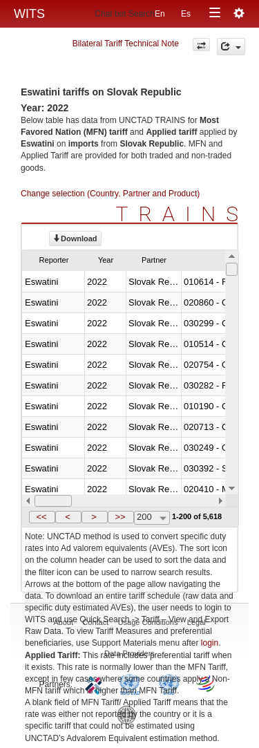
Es (186, 14)
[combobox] (152, 518)
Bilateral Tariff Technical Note (126, 43)
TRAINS (182, 214)
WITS (29, 14)
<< (41, 517)
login (209, 643)
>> (120, 517)
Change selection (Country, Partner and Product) (110, 193)
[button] (42, 517)
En (160, 14)
